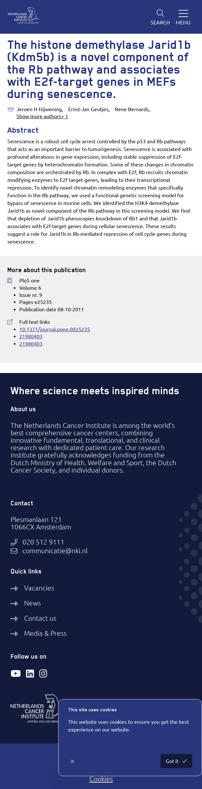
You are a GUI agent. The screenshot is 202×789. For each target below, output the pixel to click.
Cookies (101, 779)
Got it (173, 761)
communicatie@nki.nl (55, 550)
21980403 (30, 336)
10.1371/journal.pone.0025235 (54, 329)
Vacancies (39, 588)
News (32, 603)
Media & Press (45, 633)
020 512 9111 (43, 542)
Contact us (40, 618)
